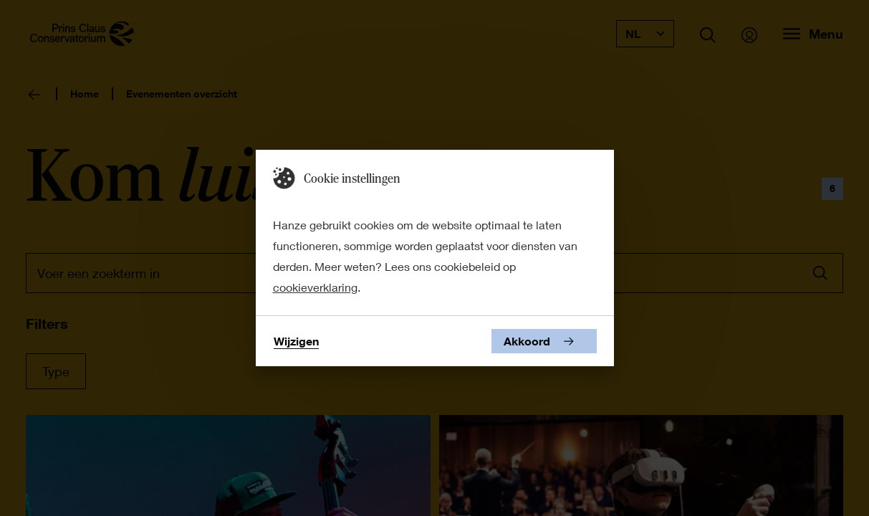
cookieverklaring (315, 287)
